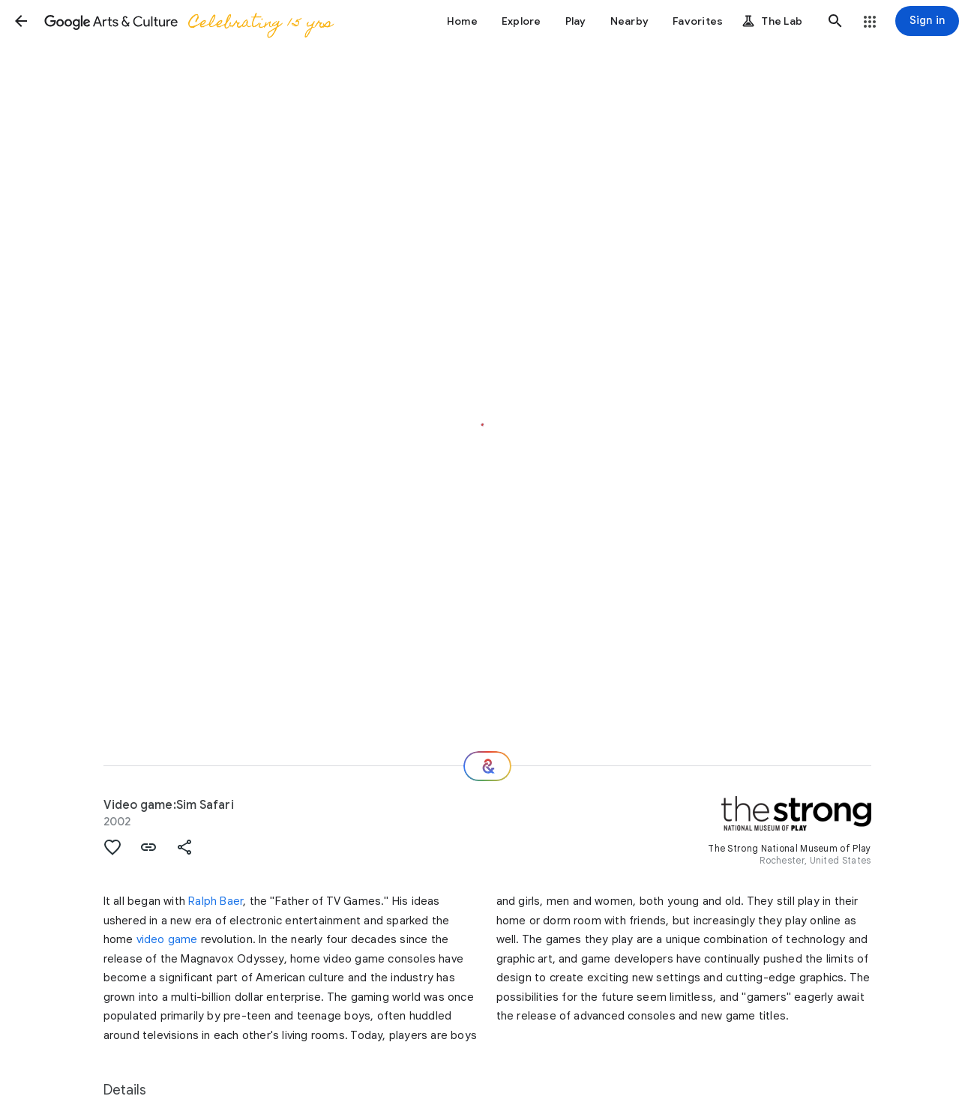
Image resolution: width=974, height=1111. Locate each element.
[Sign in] (927, 21)
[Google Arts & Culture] (188, 21)
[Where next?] (487, 766)
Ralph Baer (215, 901)
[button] (21, 21)
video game (167, 939)
